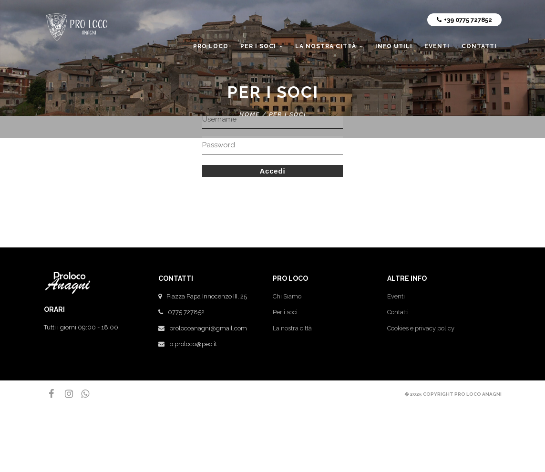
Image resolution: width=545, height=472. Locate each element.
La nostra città (292, 328)
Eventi (396, 296)
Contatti (398, 312)
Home (249, 114)
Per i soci (285, 312)
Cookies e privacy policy (420, 328)
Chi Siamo (287, 296)
